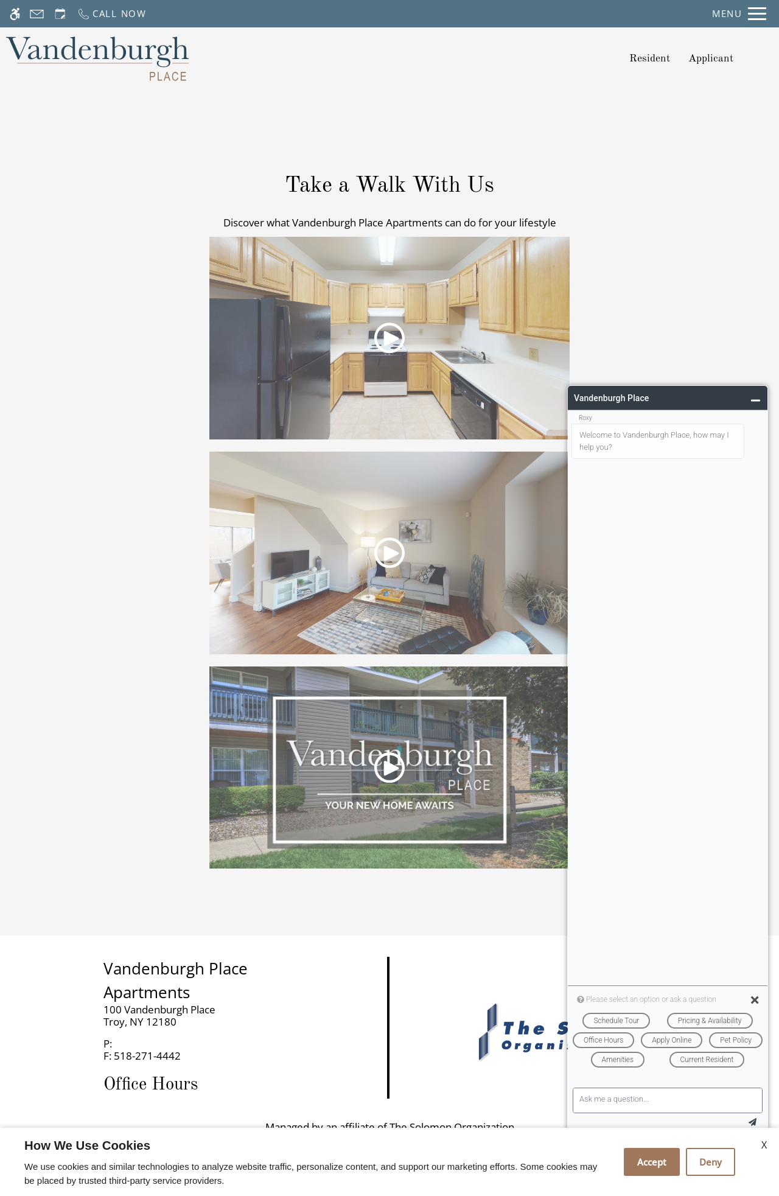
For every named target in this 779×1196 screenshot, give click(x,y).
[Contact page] (37, 13)
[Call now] (111, 13)
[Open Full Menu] (739, 13)
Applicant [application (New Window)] (710, 59)
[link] (195, 1016)
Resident (649, 59)
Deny (710, 1162)
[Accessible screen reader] (15, 13)
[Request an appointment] (60, 13)
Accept (651, 1162)
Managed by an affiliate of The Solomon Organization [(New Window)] (389, 1127)
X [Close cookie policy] (764, 1145)
